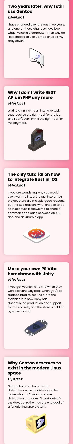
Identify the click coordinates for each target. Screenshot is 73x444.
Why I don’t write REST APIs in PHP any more (32, 95)
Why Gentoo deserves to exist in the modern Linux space (35, 368)
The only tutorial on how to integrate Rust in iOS (34, 177)
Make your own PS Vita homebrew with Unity (32, 271)
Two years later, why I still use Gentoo (36, 9)
